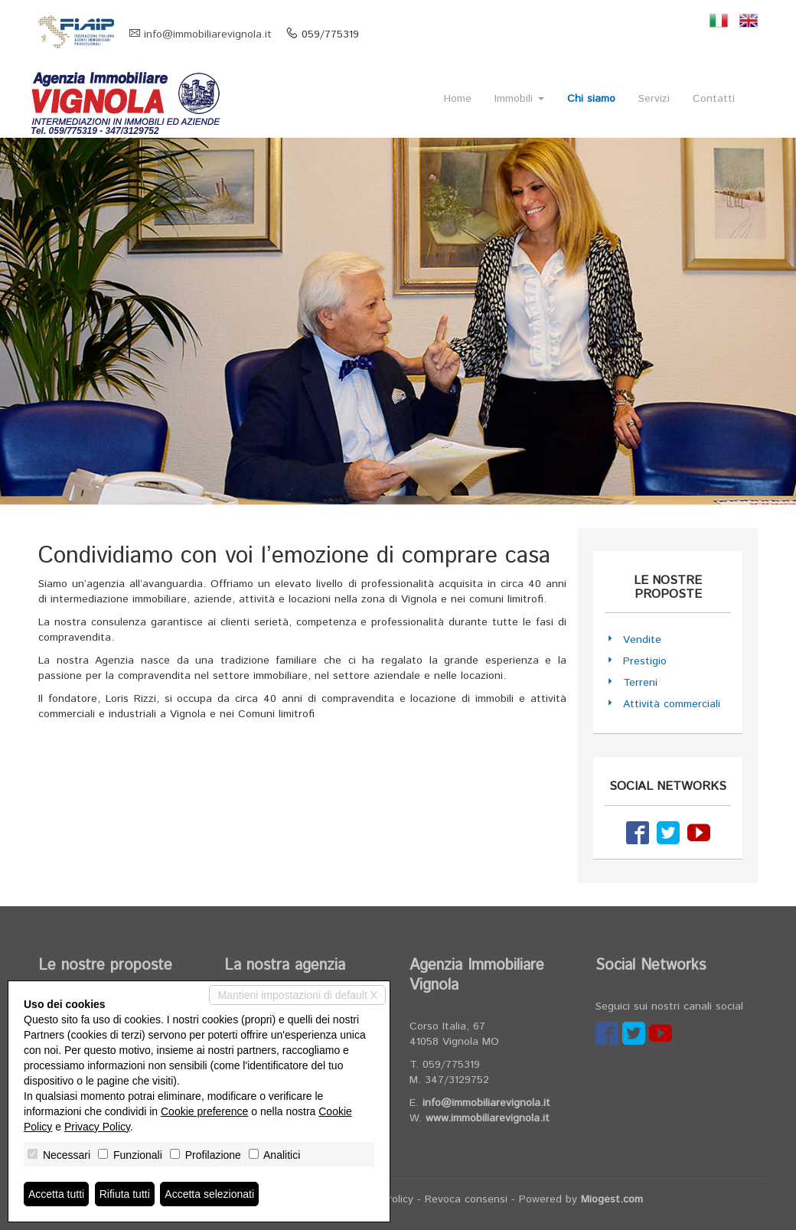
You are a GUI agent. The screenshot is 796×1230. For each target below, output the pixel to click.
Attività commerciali (671, 704)
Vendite (642, 640)
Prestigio (645, 661)
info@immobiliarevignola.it (208, 34)
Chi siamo (591, 98)
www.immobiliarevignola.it (488, 1118)
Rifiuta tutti (125, 1194)
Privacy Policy (97, 1127)
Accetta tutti (56, 1194)
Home (457, 98)
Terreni (640, 682)
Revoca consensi (466, 1199)
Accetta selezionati (209, 1194)
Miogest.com (612, 1199)
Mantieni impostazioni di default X (297, 995)
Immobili (519, 98)
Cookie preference (204, 1111)
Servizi (654, 98)
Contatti (714, 98)
